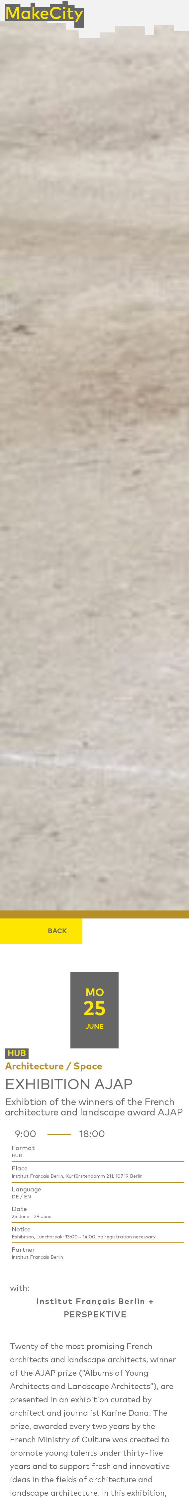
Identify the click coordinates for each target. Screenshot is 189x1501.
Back (57, 931)
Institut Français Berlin (91, 1302)
